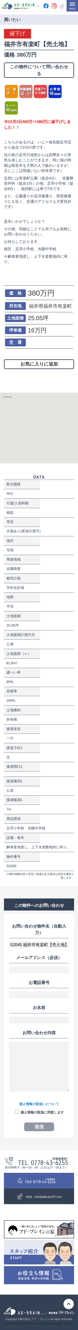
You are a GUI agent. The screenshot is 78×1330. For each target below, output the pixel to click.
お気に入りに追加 (39, 364)
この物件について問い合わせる (39, 70)
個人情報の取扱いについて (39, 1104)
